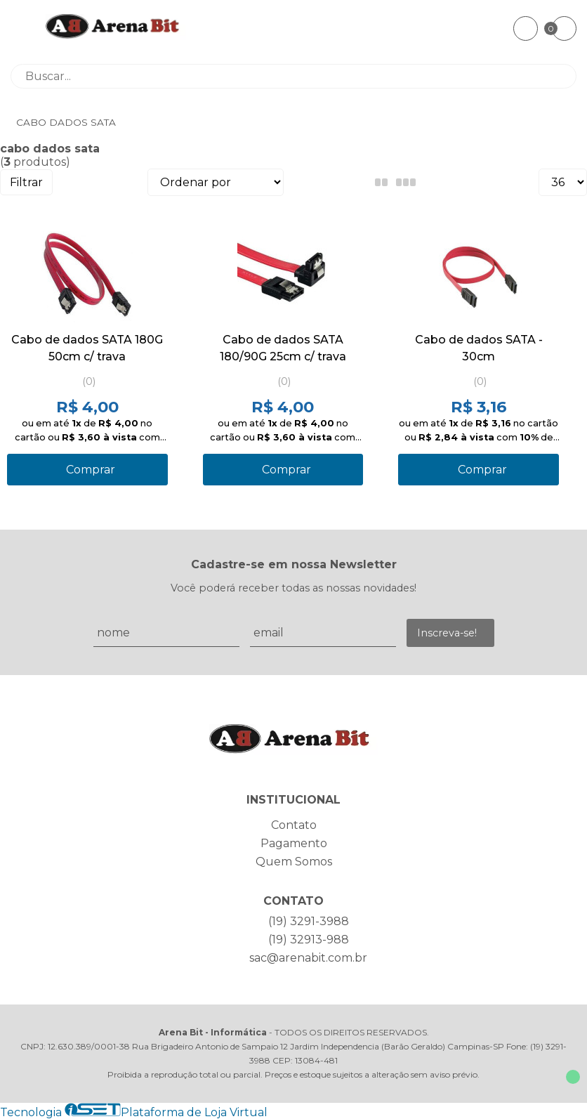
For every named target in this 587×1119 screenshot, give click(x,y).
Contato (294, 825)
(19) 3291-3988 (308, 921)
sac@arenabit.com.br (308, 957)
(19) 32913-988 (308, 939)
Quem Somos (294, 861)
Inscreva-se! (447, 633)
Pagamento (293, 843)
